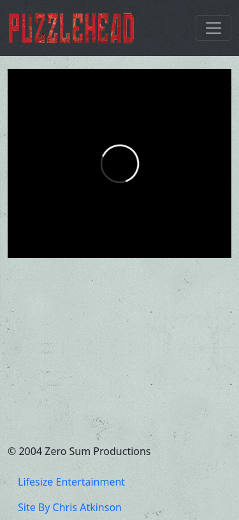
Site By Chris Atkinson (70, 507)
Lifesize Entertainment (71, 482)
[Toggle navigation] (213, 28)
